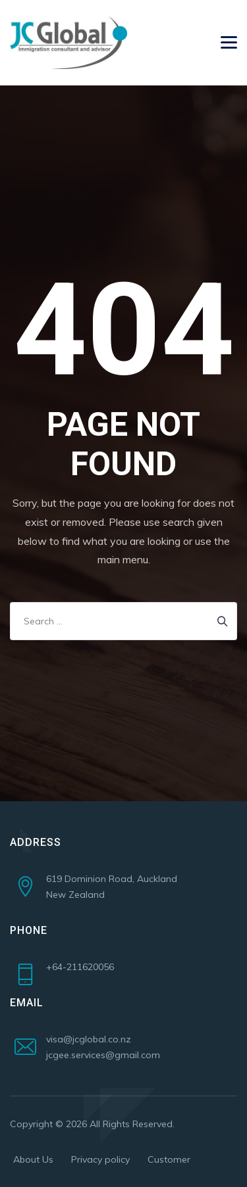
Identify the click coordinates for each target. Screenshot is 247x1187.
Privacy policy (100, 1159)
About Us (33, 1159)
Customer (169, 1159)
